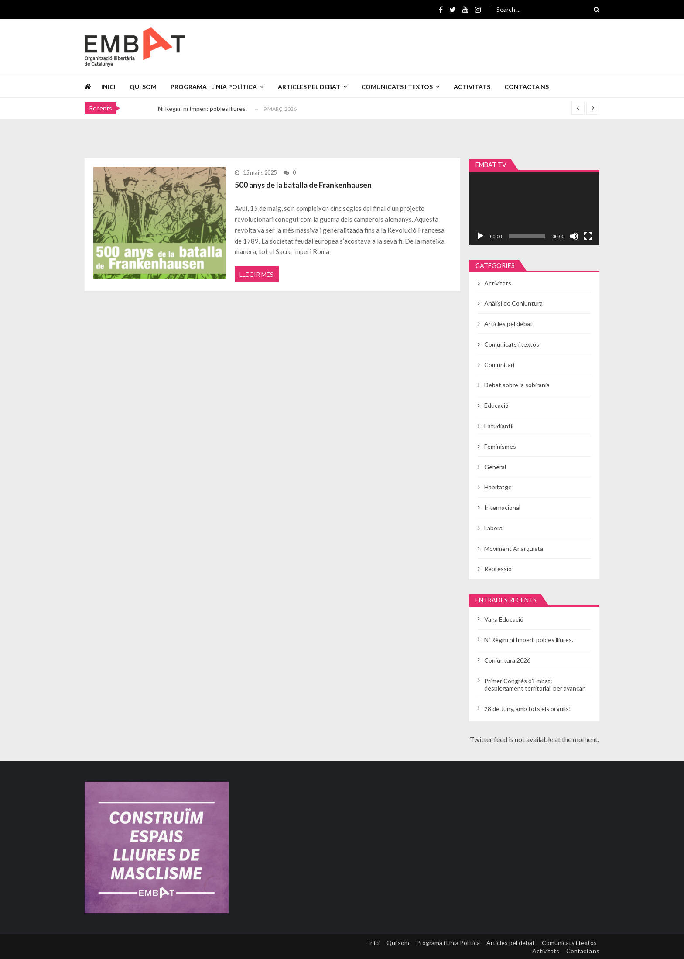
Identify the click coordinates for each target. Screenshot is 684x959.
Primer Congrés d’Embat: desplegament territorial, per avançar (534, 684)
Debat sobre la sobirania (517, 384)
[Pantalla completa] (588, 236)
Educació (496, 405)
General (495, 467)
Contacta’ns (526, 86)
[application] (534, 208)
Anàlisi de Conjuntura (513, 303)
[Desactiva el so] (574, 236)
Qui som (143, 86)
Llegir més (257, 277)
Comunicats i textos (397, 86)
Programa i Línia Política (214, 86)
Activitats (472, 86)
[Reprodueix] (480, 236)
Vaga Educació (503, 619)
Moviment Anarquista (513, 548)
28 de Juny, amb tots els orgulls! (527, 708)
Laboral (494, 528)
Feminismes (500, 446)
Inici (108, 86)
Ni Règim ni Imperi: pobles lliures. (202, 108)
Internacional (502, 507)
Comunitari (499, 364)
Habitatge (498, 487)
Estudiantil (498, 426)
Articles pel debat (309, 86)
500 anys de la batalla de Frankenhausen (306, 184)
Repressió (498, 568)
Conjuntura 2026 (507, 660)
